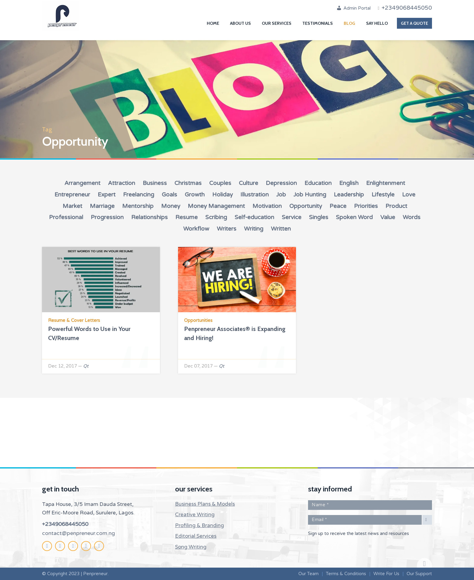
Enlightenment (385, 183)
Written (281, 228)
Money (170, 206)
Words (411, 217)
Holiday (222, 194)
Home (213, 23)
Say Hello (377, 23)
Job (281, 194)
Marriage (102, 206)
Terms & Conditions (346, 573)
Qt (86, 366)
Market (72, 206)
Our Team (308, 573)
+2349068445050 (65, 524)
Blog (349, 23)
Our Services (276, 23)
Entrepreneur (72, 194)
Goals (169, 194)
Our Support (419, 573)
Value (387, 217)
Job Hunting (310, 194)
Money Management (216, 206)
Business (155, 183)
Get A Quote (414, 23)
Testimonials (317, 23)
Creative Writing (195, 514)
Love (408, 194)
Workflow (196, 228)
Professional (66, 217)
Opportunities (198, 320)
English (349, 183)
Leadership (349, 194)
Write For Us (386, 573)
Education (318, 183)
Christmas (188, 183)
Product (396, 206)
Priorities (366, 206)
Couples (220, 183)
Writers (226, 228)
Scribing (216, 217)
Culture (248, 183)
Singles (318, 217)
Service (291, 217)
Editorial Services (195, 536)
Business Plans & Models (205, 504)
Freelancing (138, 194)
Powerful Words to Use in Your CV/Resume (89, 333)
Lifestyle (383, 194)
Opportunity (305, 206)
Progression (107, 217)
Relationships (149, 217)
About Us (240, 23)
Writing (253, 228)
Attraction (121, 183)
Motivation (267, 206)
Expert (106, 194)
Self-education (254, 217)
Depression (281, 183)
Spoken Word (354, 217)
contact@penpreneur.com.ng (78, 533)
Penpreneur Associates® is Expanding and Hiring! (234, 333)
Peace (338, 206)
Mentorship (138, 206)
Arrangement (82, 183)
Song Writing (190, 547)
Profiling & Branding (199, 525)
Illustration (254, 194)
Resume (186, 217)
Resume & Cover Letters (74, 320)
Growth (195, 194)
